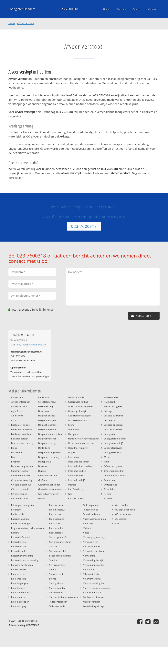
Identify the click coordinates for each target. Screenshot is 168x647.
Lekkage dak (110, 420)
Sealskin (53, 560)
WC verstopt (121, 518)
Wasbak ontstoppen (93, 596)
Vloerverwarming (91, 578)
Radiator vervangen (21, 523)
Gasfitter (42, 480)
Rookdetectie (56, 532)
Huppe (71, 452)
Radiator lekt (17, 514)
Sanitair (53, 546)
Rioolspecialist (56, 518)
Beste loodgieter (19, 438)
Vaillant (87, 528)
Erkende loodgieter (48, 475)
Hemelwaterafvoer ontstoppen (83, 438)
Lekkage (108, 411)
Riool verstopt (56, 505)
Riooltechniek (56, 528)
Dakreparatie (44, 461)
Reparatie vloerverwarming (24, 560)
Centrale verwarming (21, 480)
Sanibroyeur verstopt (60, 541)
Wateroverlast (122, 505)
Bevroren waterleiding (22, 443)
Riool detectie (18, 573)
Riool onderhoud (20, 592)
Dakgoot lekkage (46, 415)
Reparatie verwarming (22, 555)
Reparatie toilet (19, 550)
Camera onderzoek (20, 475)
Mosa (107, 457)
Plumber (108, 498)
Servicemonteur (57, 564)
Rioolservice (55, 514)
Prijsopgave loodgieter (22, 505)
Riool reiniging (18, 606)
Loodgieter (109, 434)
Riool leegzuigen (19, 583)
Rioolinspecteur (57, 509)
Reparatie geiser (19, 541)
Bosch (14, 457)
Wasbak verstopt (91, 601)
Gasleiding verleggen (48, 493)
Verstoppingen (90, 541)
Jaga (70, 493)
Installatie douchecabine (80, 466)
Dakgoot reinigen (47, 420)
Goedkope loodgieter (79, 411)
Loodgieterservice (113, 447)
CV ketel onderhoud (21, 484)
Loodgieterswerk (112, 452)
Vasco (86, 532)
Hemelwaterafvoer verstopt (82, 443)
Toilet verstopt (90, 509)
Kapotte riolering (76, 498)
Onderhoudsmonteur (115, 475)
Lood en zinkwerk (113, 429)
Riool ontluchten (19, 596)
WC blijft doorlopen (125, 509)
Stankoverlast (56, 573)
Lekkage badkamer (113, 415)
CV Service (43, 397)
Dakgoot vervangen (48, 443)
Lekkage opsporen (113, 424)
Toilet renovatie (57, 606)
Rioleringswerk (18, 569)
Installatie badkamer (78, 461)
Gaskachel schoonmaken (50, 489)
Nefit (106, 461)
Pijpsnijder (109, 489)
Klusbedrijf (109, 401)
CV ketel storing (19, 493)
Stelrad (52, 578)
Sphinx (52, 569)
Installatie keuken (77, 470)
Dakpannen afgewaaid (49, 452)
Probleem (16, 509)
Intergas (72, 484)
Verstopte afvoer (91, 546)
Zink (117, 523)
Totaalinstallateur (92, 514)
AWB (13, 420)
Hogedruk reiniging (78, 447)
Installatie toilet (76, 475)
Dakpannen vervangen (49, 457)
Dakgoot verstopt (47, 438)
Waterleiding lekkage (93, 606)
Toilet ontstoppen (58, 601)
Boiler (14, 447)
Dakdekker (43, 411)
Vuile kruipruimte (92, 592)
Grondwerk (73, 429)
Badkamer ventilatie (21, 434)
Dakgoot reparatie (47, 424)
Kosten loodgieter (113, 406)
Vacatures (88, 523)
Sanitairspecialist (57, 550)
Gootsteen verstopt (78, 420)
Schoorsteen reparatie (60, 555)
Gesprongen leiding (78, 401)
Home (11, 23)
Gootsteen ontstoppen (79, 415)
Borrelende (16, 452)
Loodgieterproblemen (115, 438)
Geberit (42, 498)
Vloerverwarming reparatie (96, 587)
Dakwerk (42, 466)
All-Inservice (17, 415)
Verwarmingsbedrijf (93, 560)
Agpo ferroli (17, 411)
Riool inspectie (18, 578)
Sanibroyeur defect (58, 537)
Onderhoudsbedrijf (114, 470)
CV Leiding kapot (19, 498)
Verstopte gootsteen (93, 550)
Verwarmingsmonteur (94, 564)
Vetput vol (88, 569)
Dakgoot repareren (47, 429)
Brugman (15, 461)
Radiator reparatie (20, 518)
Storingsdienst (56, 583)
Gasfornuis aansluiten (49, 484)
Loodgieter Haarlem (21, 9)
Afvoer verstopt (25, 23)
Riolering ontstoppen (22, 564)
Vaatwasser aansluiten (94, 518)
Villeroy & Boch (91, 573)
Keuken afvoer (111, 397)
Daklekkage (44, 447)
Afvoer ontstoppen (20, 401)
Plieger (107, 493)
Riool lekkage (18, 587)
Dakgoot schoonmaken (50, 434)
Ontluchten (110, 480)
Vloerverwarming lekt (94, 583)
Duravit (42, 470)
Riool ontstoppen (20, 601)
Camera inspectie (19, 470)
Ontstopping (110, 484)
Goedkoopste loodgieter (80, 406)
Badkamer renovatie (21, 429)
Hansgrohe (73, 434)
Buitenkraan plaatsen (22, 466)
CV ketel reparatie (20, 489)
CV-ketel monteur (47, 401)
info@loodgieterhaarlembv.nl (31, 344)
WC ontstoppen (123, 514)
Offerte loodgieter (113, 466)
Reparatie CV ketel (20, 537)
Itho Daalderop (75, 489)
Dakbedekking (45, 406)
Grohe (71, 424)
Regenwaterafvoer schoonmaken (28, 528)
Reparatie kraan (19, 546)
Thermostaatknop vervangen (64, 596)
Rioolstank (54, 523)
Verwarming (89, 555)
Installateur (73, 457)
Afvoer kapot (17, 397)
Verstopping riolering (94, 537)
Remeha (15, 532)
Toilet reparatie (90, 505)
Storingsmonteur (57, 587)
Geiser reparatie (76, 397)
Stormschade (55, 592)
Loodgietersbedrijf (113, 443)
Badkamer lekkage (20, 424)
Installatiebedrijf (76, 480)
